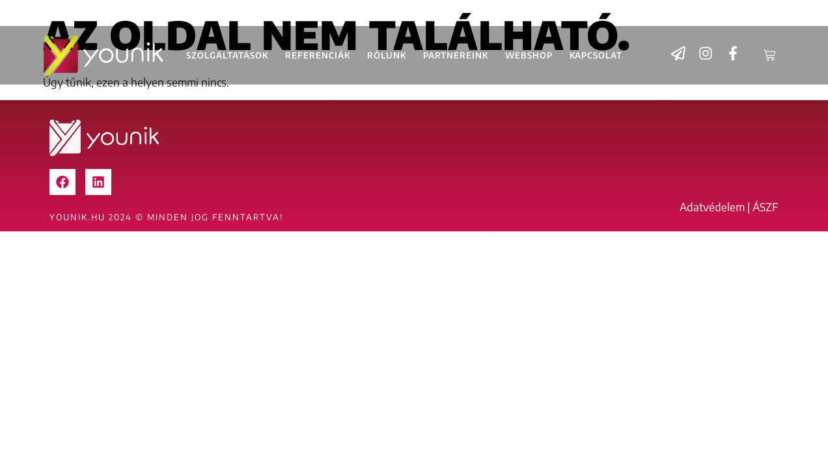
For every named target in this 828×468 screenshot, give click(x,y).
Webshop (529, 55)
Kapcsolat (596, 55)
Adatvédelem (712, 207)
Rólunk (386, 55)
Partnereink (455, 55)
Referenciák (317, 55)
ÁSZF (765, 207)
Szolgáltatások (227, 55)
